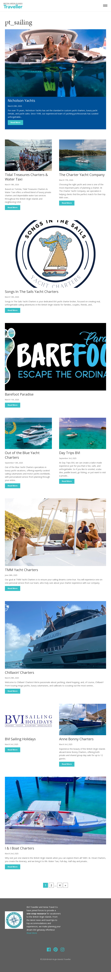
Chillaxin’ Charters (19, 672)
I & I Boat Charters (19, 848)
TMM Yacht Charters (21, 569)
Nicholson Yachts (21, 100)
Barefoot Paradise (19, 394)
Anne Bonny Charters (76, 738)
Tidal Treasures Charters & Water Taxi (26, 176)
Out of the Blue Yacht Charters (22, 455)
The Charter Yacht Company (82, 174)
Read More (15, 122)
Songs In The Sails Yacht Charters (31, 291)
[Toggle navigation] (105, 5)
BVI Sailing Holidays (20, 738)
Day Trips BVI (69, 452)
